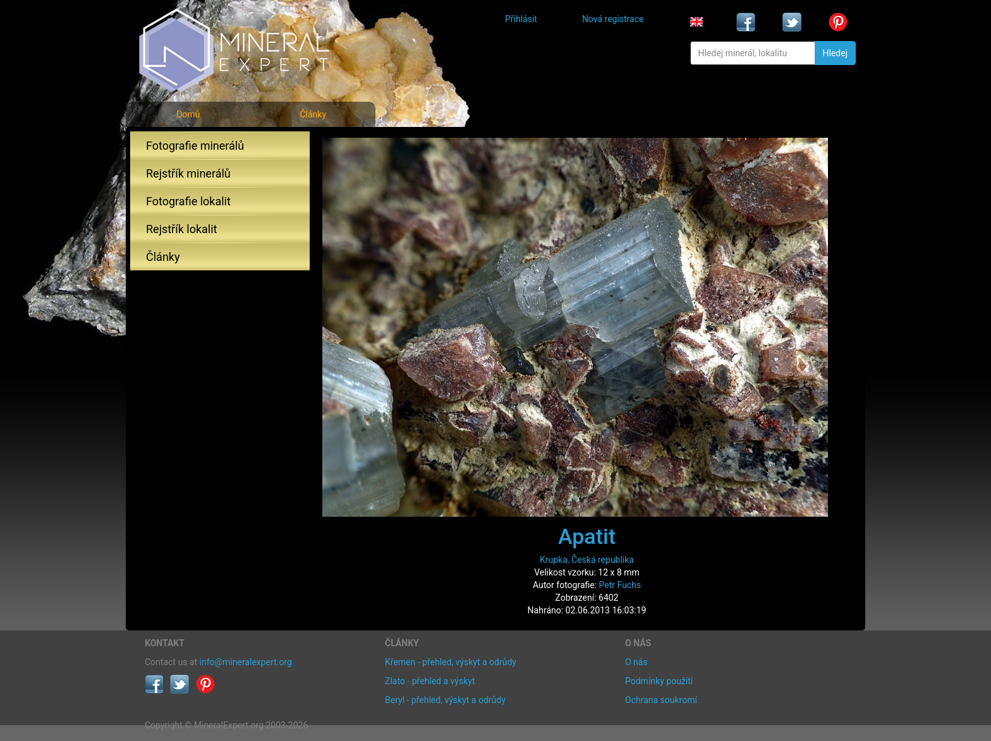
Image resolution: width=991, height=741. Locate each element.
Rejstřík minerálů (188, 173)
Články (313, 114)
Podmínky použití (659, 681)
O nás (636, 662)
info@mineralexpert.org (246, 662)
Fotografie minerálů (195, 145)
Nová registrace (613, 19)
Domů (188, 114)
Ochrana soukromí (661, 700)
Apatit (587, 536)
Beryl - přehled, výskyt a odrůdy (445, 700)
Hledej (835, 53)
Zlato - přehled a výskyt (430, 681)
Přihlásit (521, 19)
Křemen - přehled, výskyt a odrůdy (450, 662)
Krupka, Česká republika (587, 560)
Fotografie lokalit (188, 201)
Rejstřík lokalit (181, 229)
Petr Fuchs (620, 585)
